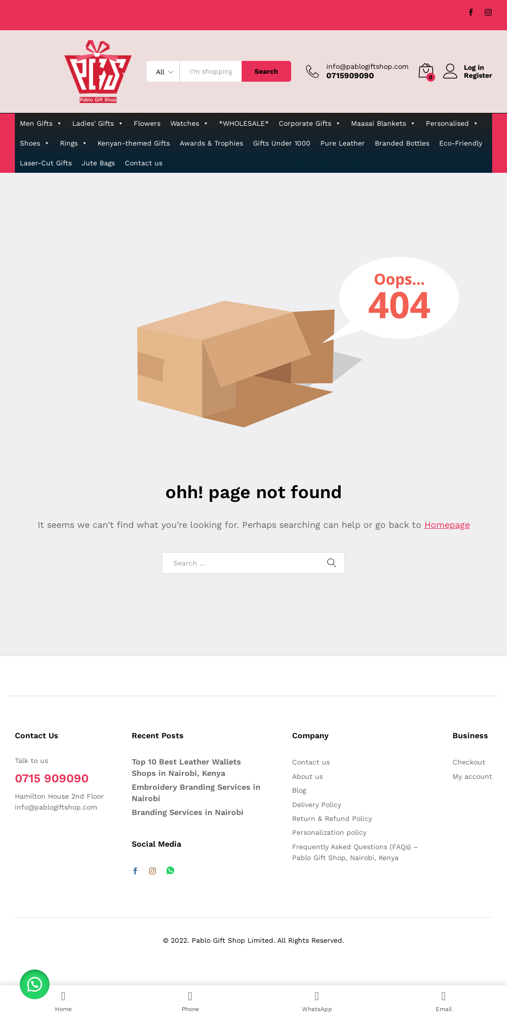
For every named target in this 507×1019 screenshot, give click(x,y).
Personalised (452, 123)
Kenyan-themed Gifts (134, 143)
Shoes (35, 143)
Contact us (143, 163)
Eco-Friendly (460, 143)
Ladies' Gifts (98, 123)
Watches (189, 123)
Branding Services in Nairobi (188, 812)
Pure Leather (342, 143)
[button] (35, 984)
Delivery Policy (316, 805)
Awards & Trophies (211, 143)
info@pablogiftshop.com (367, 66)
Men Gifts (41, 123)
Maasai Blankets (383, 123)
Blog (299, 790)
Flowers (147, 123)
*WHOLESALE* (244, 123)
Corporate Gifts (310, 123)
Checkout (469, 762)
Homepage (447, 524)
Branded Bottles (402, 143)
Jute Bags (98, 163)
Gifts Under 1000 (281, 143)
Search (266, 71)
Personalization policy (329, 832)
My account (472, 776)
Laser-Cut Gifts (46, 163)
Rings (74, 143)
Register (478, 75)
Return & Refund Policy (332, 818)
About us (307, 776)
